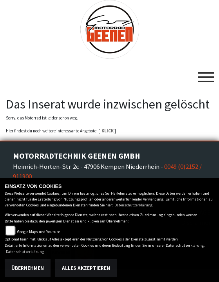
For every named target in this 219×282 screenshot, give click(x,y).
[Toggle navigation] (206, 74)
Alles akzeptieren (86, 268)
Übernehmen (27, 268)
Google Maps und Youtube (38, 231)
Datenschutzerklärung (133, 205)
